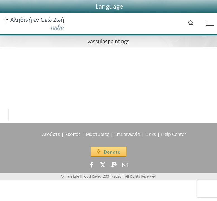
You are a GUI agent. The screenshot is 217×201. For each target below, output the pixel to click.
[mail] (125, 165)
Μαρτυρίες (97, 134)
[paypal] (114, 165)
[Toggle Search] (191, 23)
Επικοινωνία (127, 134)
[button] (109, 6)
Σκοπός (73, 134)
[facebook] (92, 165)
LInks (150, 134)
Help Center (173, 134)
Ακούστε (51, 134)
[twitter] (103, 165)
